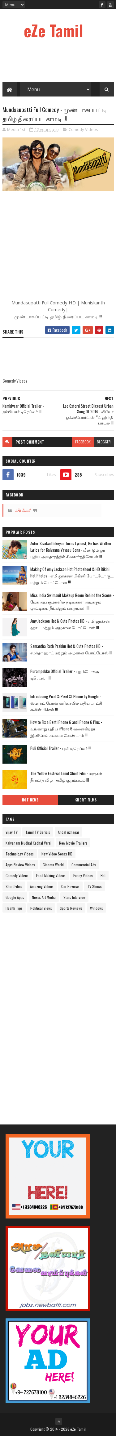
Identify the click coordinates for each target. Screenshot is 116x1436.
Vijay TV (12, 832)
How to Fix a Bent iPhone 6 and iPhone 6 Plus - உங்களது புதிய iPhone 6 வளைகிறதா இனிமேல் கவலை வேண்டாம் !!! (66, 728)
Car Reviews (70, 886)
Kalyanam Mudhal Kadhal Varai (28, 843)
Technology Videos (20, 853)
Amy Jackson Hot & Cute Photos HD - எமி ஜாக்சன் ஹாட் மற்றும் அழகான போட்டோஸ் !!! (70, 624)
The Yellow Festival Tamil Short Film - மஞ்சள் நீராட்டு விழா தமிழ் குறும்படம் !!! (66, 776)
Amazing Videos (42, 886)
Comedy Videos (83, 129)
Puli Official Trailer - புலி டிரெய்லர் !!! (60, 748)
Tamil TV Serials (37, 832)
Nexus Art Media (44, 897)
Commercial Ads (83, 864)
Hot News (30, 799)
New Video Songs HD (56, 853)
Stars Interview (74, 897)
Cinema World (53, 864)
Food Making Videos (51, 875)
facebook (83, 441)
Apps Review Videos (20, 864)
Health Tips (14, 908)
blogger (104, 441)
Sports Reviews (71, 908)
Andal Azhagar (68, 832)
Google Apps (15, 897)
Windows (96, 908)
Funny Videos (83, 875)
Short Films (86, 799)
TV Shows (94, 886)
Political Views (41, 908)
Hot (103, 875)
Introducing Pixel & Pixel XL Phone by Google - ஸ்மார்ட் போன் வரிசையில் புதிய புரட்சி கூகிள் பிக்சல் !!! (66, 702)
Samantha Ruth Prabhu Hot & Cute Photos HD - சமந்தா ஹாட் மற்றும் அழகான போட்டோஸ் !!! (71, 649)
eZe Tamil (53, 30)
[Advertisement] (48, 1013)
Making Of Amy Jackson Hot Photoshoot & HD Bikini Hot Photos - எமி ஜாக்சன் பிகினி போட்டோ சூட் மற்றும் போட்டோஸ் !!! (72, 575)
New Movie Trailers (73, 843)
